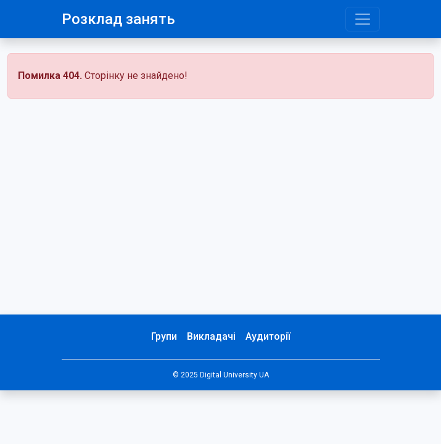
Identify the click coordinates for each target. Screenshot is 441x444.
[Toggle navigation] (362, 19)
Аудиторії (268, 336)
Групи (164, 336)
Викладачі (211, 336)
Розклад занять (118, 19)
